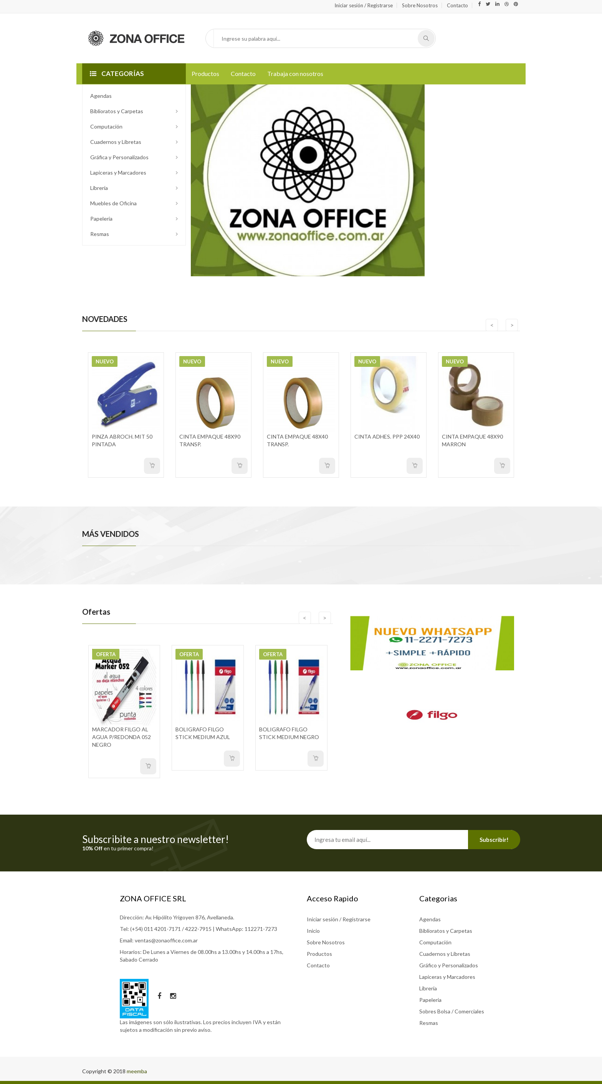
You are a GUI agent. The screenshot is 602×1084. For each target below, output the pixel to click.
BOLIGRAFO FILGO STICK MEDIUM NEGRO (289, 733)
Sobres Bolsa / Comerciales (451, 1011)
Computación (106, 126)
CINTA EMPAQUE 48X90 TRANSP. (209, 440)
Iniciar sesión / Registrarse (363, 5)
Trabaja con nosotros (295, 73)
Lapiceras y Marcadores (118, 172)
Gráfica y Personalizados (119, 157)
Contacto (457, 5)
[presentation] (490, 325)
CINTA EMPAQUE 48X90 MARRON (472, 440)
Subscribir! (494, 839)
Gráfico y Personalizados (448, 965)
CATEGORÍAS (117, 73)
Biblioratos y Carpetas (116, 111)
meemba (137, 1071)
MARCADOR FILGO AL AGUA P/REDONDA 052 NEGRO (121, 737)
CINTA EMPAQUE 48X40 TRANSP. (297, 440)
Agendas (101, 95)
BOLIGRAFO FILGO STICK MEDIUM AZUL (202, 733)
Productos (205, 73)
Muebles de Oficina (113, 203)
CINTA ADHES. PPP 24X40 (387, 436)
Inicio (313, 930)
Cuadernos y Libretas (115, 142)
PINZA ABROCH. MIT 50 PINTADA (122, 440)
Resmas (99, 234)
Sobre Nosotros (420, 5)
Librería (99, 188)
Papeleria (101, 218)
